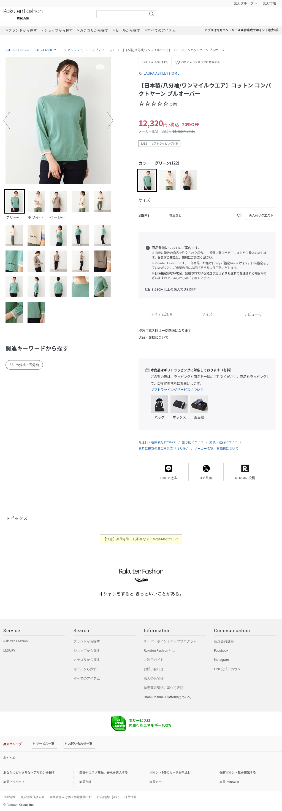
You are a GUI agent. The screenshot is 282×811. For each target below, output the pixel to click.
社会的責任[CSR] (108, 797)
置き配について (193, 442)
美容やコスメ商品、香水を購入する (103, 772)
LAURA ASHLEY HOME (161, 73)
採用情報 (130, 797)
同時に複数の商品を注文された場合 (164, 448)
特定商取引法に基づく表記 (163, 688)
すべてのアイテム (87, 678)
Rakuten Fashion (46, 14)
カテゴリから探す (87, 660)
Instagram (221, 660)
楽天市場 (269, 3)
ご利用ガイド (154, 660)
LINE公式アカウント (229, 669)
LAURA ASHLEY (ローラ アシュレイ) (59, 50)
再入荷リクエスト (261, 215)
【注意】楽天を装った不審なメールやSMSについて (141, 539)
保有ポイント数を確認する (237, 772)
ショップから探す (87, 651)
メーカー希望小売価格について (216, 448)
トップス (95, 50)
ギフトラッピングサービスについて (177, 389)
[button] (6, 120)
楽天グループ (244, 3)
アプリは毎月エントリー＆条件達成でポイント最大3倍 (241, 30)
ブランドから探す (87, 641)
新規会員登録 (224, 641)
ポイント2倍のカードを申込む (170, 772)
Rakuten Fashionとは (159, 651)
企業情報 (9, 797)
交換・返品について (223, 442)
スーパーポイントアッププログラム (170, 641)
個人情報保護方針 (32, 797)
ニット (111, 50)
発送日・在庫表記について (157, 442)
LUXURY (9, 651)
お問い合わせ (154, 669)
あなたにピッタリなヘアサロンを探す (29, 772)
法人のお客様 (154, 678)
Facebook (221, 651)
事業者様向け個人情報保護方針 (71, 797)
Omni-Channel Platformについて (167, 697)
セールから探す (85, 669)
